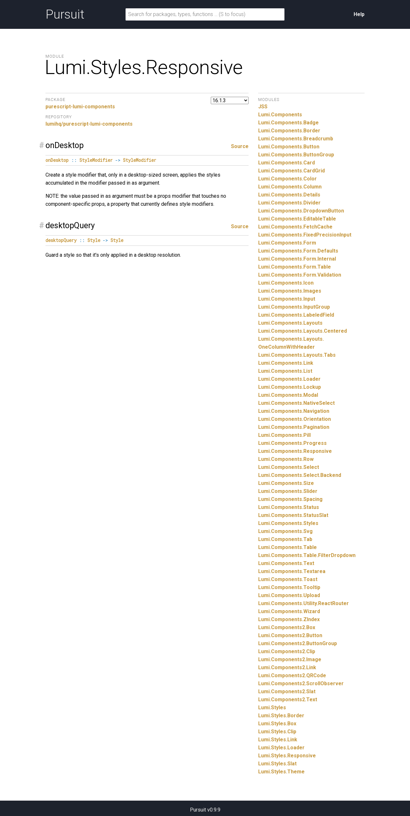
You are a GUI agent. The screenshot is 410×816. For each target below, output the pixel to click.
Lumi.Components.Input (286, 299)
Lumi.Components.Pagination (293, 427)
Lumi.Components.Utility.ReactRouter (303, 603)
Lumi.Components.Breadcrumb (295, 139)
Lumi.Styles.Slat (277, 764)
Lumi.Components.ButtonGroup (296, 155)
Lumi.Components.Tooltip (289, 587)
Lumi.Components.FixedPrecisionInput (304, 235)
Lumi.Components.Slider (287, 491)
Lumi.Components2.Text (287, 699)
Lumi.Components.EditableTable (297, 219)
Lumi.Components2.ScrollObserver (301, 683)
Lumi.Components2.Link (287, 667)
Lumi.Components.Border (289, 131)
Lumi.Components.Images (289, 291)
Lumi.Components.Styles (288, 523)
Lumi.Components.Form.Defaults (298, 251)
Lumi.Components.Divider (289, 203)
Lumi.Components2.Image (289, 659)
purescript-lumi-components (80, 107)
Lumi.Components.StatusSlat (293, 515)
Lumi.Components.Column (290, 187)
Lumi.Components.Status (288, 507)
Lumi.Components (280, 115)
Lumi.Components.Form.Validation (299, 275)
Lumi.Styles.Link (277, 740)
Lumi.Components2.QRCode (292, 675)
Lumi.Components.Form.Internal (297, 259)
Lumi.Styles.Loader (281, 748)
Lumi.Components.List (285, 371)
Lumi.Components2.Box (286, 627)
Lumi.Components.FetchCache (295, 227)
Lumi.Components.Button (288, 147)
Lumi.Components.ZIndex (289, 619)
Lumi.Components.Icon (286, 283)
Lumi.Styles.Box (277, 723)
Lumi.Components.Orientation (294, 419)
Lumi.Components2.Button (290, 635)
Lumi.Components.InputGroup (294, 307)
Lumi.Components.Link (285, 363)
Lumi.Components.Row (286, 459)
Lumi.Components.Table (287, 547)
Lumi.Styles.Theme (281, 772)
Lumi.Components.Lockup (289, 387)
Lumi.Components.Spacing (290, 499)
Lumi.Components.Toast (287, 579)
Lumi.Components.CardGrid (291, 171)
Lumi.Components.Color (287, 179)
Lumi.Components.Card (286, 163)
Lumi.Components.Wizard (289, 611)
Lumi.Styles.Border (281, 715)
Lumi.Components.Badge (288, 123)
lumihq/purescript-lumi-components (89, 124)
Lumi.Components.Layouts (290, 323)
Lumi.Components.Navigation (293, 411)
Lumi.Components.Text (286, 563)
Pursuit (64, 14)
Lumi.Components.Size (286, 483)
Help (359, 14)
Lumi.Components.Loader (289, 379)
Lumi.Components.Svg (285, 531)
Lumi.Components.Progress (292, 443)
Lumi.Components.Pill (284, 435)
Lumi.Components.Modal (288, 395)
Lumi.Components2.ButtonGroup (297, 643)
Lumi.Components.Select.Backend (299, 475)
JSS (262, 107)
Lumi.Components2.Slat (287, 691)
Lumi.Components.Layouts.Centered (302, 331)
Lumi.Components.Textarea (291, 571)
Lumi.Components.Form (287, 243)
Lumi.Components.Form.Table (294, 267)
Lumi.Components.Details (289, 195)
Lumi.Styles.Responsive (287, 756)
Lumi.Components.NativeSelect (296, 403)
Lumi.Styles (272, 707)
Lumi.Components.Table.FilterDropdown (307, 555)
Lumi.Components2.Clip (286, 651)
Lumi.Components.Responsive (295, 451)
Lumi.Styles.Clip (277, 732)
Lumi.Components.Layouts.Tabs (297, 355)
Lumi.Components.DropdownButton (301, 211)
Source (240, 146)
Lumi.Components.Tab (285, 539)
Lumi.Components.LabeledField (296, 315)
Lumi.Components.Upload (289, 595)
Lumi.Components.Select (288, 467)
